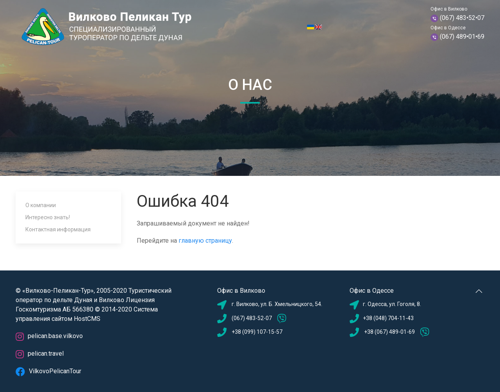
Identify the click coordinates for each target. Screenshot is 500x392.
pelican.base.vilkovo (49, 336)
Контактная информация (58, 229)
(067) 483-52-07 (252, 318)
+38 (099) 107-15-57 (257, 332)
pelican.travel (40, 353)
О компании (40, 205)
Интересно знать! (47, 217)
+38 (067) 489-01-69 (389, 332)
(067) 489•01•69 (462, 36)
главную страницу (205, 240)
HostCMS (87, 318)
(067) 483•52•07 (462, 17)
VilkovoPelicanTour (48, 371)
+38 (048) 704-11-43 (388, 318)
